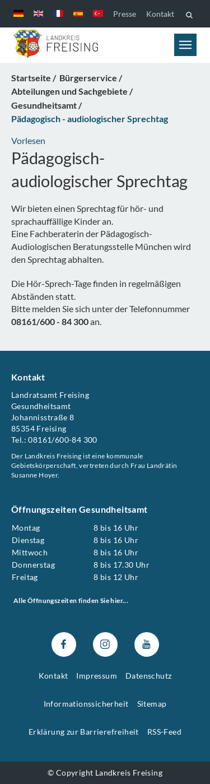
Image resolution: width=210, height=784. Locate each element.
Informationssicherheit (86, 703)
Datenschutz (148, 675)
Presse (124, 13)
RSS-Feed (164, 731)
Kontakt (160, 13)
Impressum (96, 675)
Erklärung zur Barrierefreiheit (84, 731)
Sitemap (152, 703)
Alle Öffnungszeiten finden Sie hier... (70, 600)
